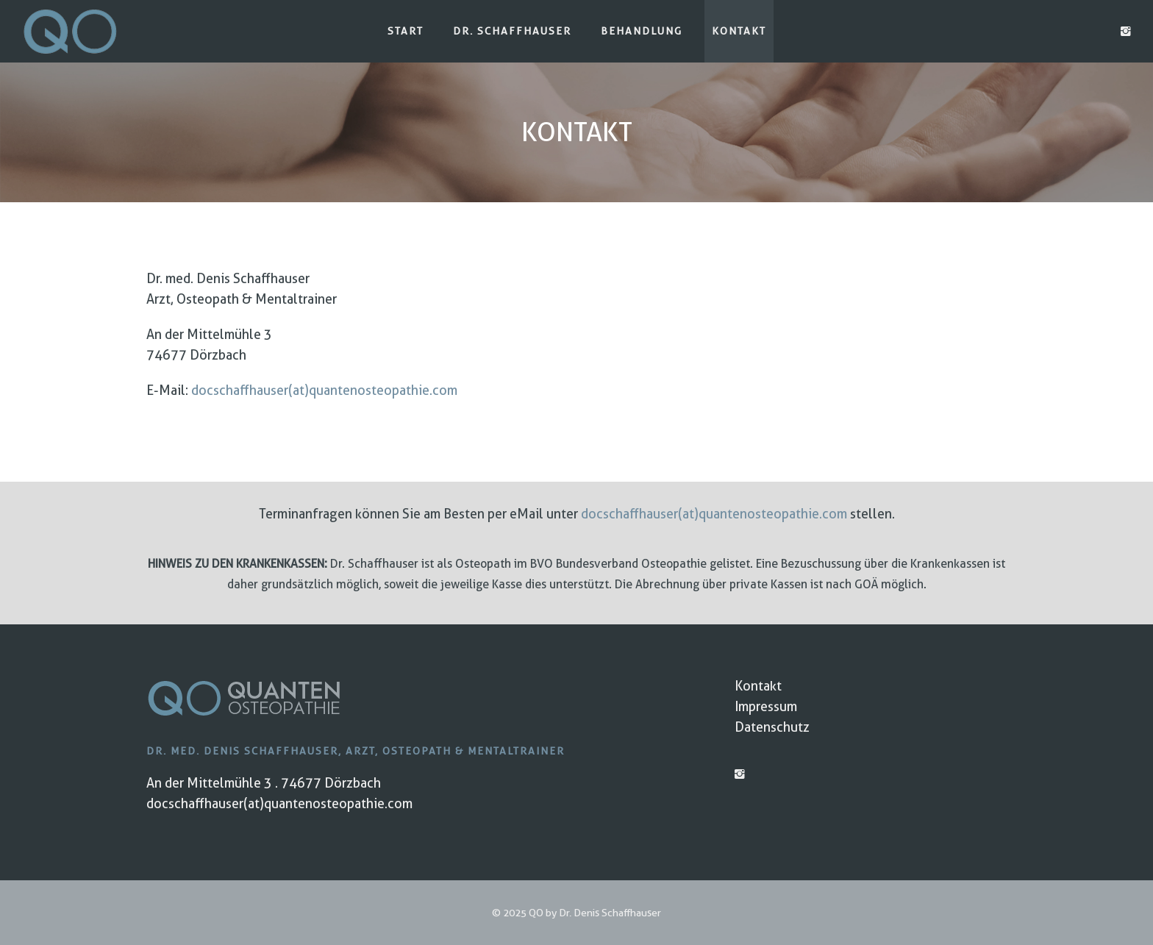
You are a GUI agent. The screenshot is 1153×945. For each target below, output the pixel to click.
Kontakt (739, 31)
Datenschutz (772, 727)
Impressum (766, 706)
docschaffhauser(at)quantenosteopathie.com (324, 390)
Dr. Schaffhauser (512, 31)
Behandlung (641, 31)
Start (406, 31)
